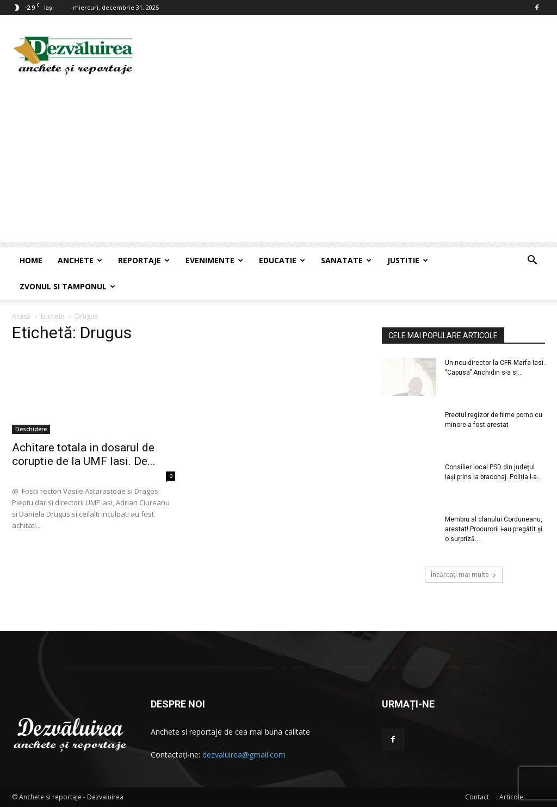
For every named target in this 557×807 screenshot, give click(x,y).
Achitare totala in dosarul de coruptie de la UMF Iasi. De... (84, 454)
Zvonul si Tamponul (67, 286)
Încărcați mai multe (464, 574)
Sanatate (346, 260)
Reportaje (144, 260)
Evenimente (214, 260)
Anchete (80, 260)
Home (31, 260)
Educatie (282, 260)
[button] (532, 261)
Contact (477, 797)
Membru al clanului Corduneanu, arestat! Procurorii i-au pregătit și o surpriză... (493, 529)
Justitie (407, 260)
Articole (511, 797)
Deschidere (31, 429)
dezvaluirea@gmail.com (244, 754)
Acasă (21, 316)
